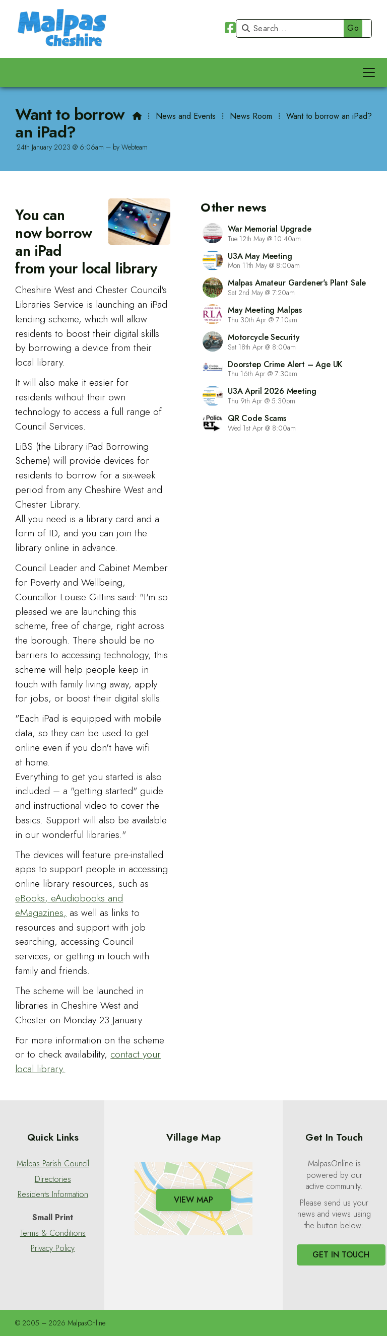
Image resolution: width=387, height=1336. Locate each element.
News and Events (186, 116)
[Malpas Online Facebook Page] (230, 29)
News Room (251, 116)
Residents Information (53, 1194)
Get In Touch (340, 1254)
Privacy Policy (53, 1248)
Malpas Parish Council (53, 1163)
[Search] (301, 28)
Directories (53, 1179)
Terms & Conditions (53, 1233)
